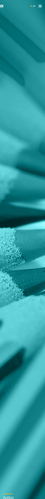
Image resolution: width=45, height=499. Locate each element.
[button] (40, 6)
